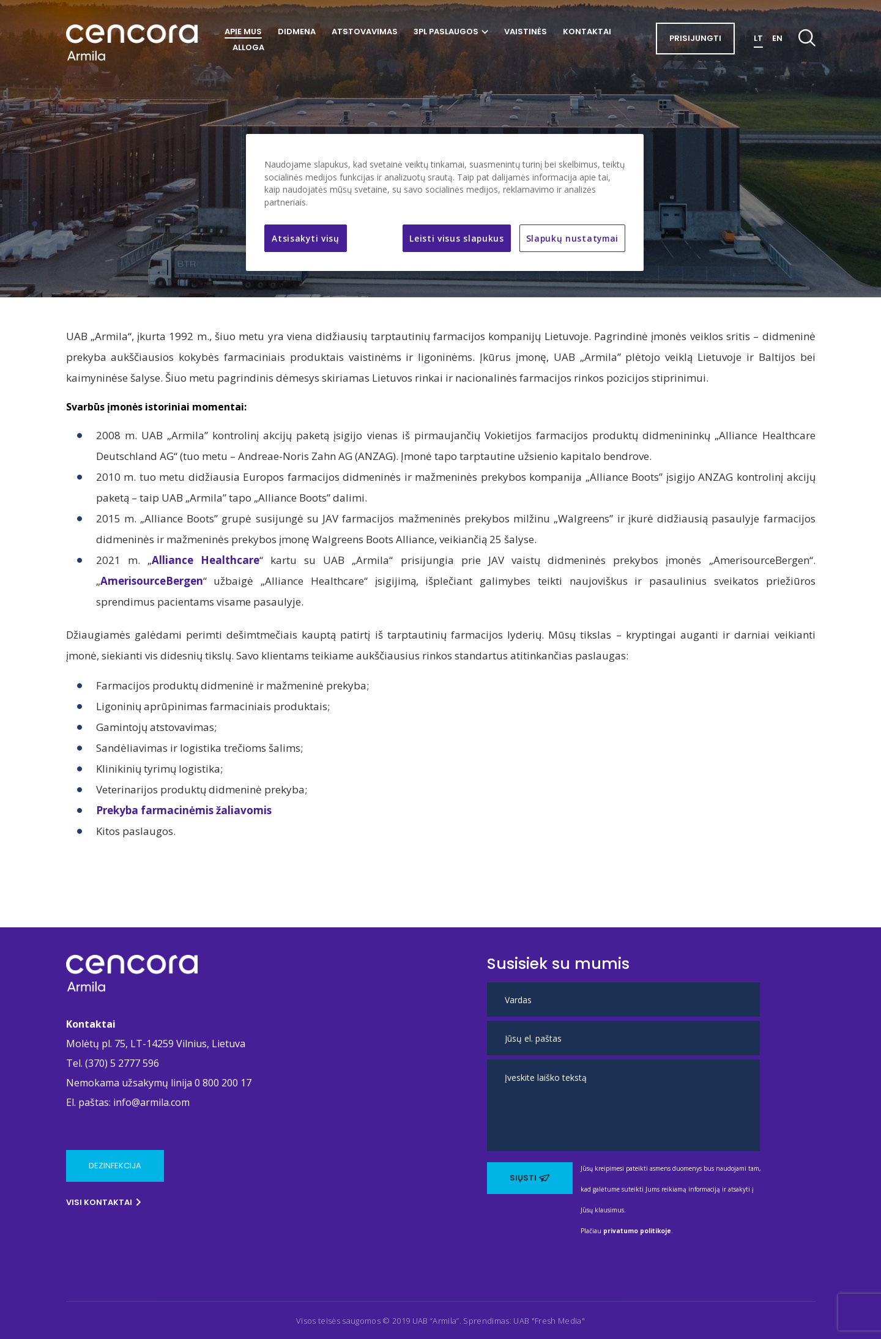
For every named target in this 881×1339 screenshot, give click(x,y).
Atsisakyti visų (305, 238)
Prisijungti (695, 38)
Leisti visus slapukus (456, 238)
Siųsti (530, 1178)
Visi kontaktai (103, 1202)
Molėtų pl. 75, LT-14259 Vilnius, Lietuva (155, 1043)
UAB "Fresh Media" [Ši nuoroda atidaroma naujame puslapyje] (549, 1320)
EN (777, 38)
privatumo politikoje (637, 1230)
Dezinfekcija (115, 1165)
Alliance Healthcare (205, 560)
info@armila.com (151, 1102)
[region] (445, 202)
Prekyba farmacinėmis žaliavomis (184, 810)
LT (758, 38)
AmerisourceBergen (151, 581)
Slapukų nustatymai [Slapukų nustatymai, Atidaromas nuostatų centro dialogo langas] (572, 238)
